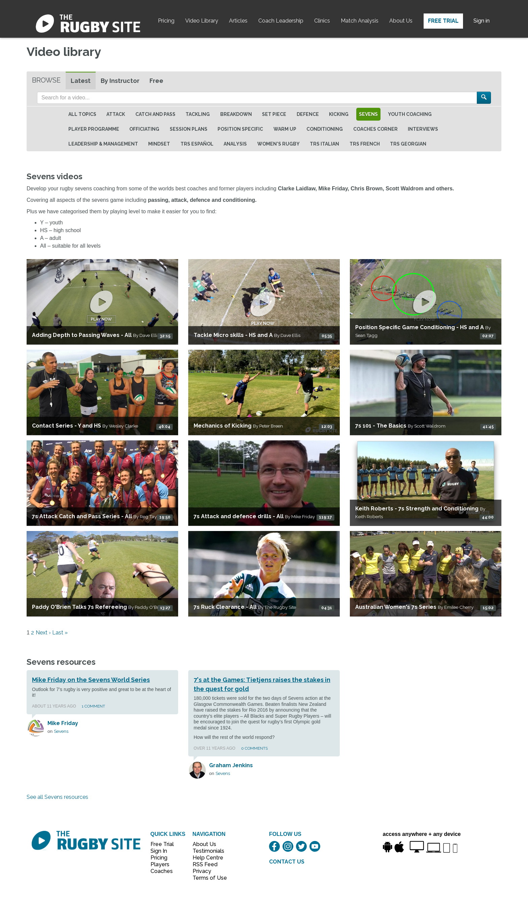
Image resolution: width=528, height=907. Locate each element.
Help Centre (206, 857)
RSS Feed (206, 864)
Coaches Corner (375, 129)
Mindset (159, 144)
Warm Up (284, 129)
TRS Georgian (408, 144)
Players (160, 864)
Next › (43, 632)
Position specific (240, 129)
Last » (60, 632)
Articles (238, 21)
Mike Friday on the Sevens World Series (91, 679)
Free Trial (443, 21)
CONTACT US (286, 861)
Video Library (201, 21)
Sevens (368, 114)
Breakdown (236, 114)
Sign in (481, 21)
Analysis (235, 144)
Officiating (144, 129)
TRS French (365, 144)
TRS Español (196, 144)
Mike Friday (62, 723)
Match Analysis (359, 21)
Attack (115, 114)
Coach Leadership (280, 21)
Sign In (159, 851)
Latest (81, 80)
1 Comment (93, 706)
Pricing (166, 21)
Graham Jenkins (231, 765)
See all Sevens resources (57, 797)
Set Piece (274, 114)
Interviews (423, 129)
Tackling (198, 114)
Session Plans (188, 129)
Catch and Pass (155, 114)
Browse (46, 80)
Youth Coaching (410, 114)
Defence (308, 114)
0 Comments (254, 748)
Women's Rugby (278, 144)
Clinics (322, 21)
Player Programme (93, 129)
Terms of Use (206, 878)
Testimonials (206, 851)
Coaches (162, 871)
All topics (82, 114)
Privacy (202, 871)
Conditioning (324, 129)
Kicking (339, 114)
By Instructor (120, 80)
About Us (400, 21)
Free (156, 80)
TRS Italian (324, 144)
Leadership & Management (103, 144)
